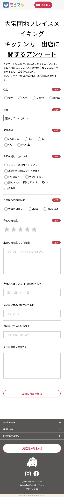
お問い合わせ (43, 5)
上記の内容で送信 (32, 393)
